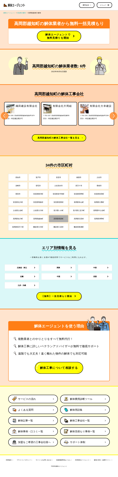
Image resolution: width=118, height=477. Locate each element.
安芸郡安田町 (99, 194)
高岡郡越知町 (38, 219)
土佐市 (99, 177)
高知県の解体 (21, 13)
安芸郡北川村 (18, 202)
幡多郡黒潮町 (79, 227)
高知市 (17, 177)
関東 (65, 267)
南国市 (78, 177)
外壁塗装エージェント (82, 460)
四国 (101, 276)
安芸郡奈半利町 (58, 194)
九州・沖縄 (27, 285)
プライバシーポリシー (24, 460)
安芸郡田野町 (79, 194)
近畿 (28, 276)
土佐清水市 (58, 186)
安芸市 (58, 177)
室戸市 (38, 177)
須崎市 (17, 186)
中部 (101, 267)
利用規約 (9, 460)
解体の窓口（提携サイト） (103, 460)
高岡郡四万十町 (18, 227)
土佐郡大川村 (38, 210)
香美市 (17, 194)
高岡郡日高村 (79, 219)
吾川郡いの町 (58, 210)
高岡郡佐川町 (18, 219)
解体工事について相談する (59, 367)
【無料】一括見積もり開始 (59, 296)
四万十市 (79, 186)
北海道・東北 (27, 267)
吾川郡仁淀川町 (79, 210)
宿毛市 (38, 186)
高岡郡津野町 (99, 219)
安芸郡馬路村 (38, 202)
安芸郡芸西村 (58, 202)
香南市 (99, 186)
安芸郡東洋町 (38, 194)
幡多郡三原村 (58, 227)
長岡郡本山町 (79, 202)
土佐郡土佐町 (18, 210)
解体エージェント (9, 13)
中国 (65, 276)
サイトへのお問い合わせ (44, 460)
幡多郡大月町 (38, 227)
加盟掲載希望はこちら (63, 460)
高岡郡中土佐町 (99, 210)
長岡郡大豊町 (99, 202)
